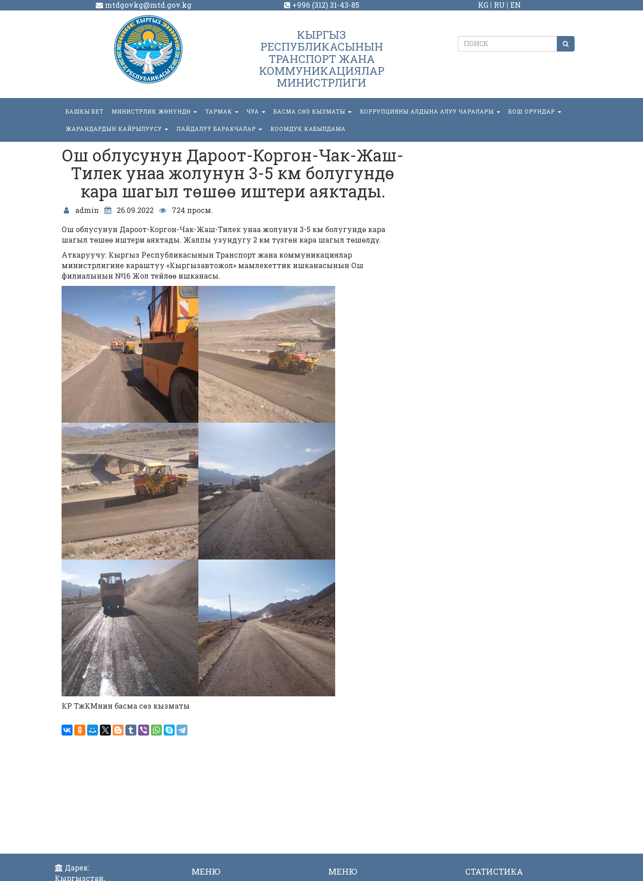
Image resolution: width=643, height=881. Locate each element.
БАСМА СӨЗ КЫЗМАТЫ (313, 111)
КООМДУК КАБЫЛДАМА (308, 128)
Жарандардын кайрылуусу (117, 128)
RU (499, 5)
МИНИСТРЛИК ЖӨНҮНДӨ (154, 111)
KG (483, 5)
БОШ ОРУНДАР (534, 111)
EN (515, 5)
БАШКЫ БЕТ (85, 111)
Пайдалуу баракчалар (219, 128)
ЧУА (256, 111)
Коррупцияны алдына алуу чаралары (430, 111)
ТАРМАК (222, 111)
